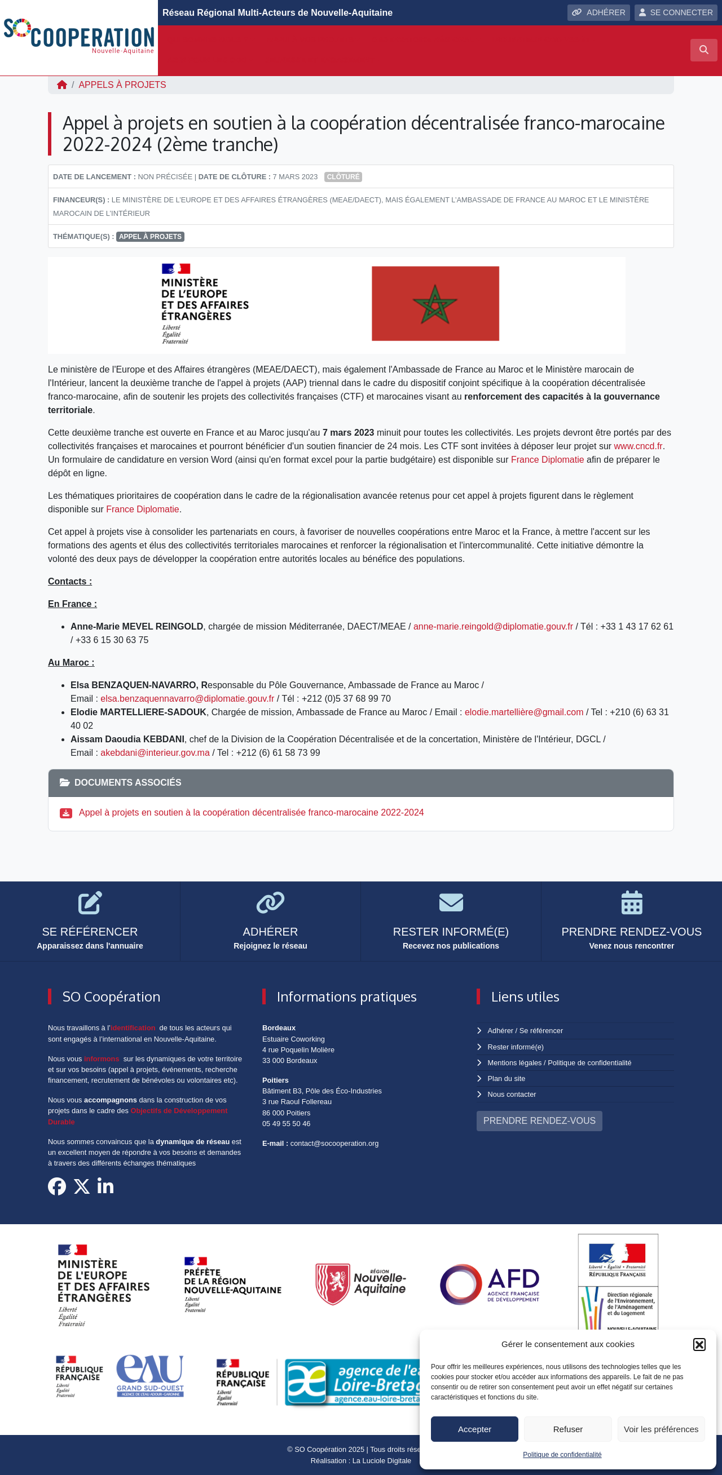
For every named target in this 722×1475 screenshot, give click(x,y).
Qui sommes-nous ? (207, 40)
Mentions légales (515, 1062)
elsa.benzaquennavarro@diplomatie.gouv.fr (187, 698)
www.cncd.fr (638, 446)
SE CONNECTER (676, 12)
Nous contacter (512, 1094)
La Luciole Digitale (382, 1460)
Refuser (568, 1429)
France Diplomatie (547, 459)
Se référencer (541, 1030)
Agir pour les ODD (206, 60)
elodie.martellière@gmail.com (524, 712)
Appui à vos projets (310, 40)
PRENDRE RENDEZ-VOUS (539, 1121)
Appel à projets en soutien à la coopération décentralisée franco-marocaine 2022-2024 (251, 812)
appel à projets (150, 237)
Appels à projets (122, 85)
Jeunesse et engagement (320, 60)
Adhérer (500, 1030)
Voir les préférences (661, 1429)
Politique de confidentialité (562, 1455)
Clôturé (343, 177)
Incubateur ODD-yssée (541, 40)
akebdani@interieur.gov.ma (155, 753)
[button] (699, 1344)
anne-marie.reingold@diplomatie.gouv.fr (493, 626)
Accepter (474, 1429)
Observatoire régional (423, 40)
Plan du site (507, 1078)
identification (133, 1028)
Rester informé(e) (516, 1047)
